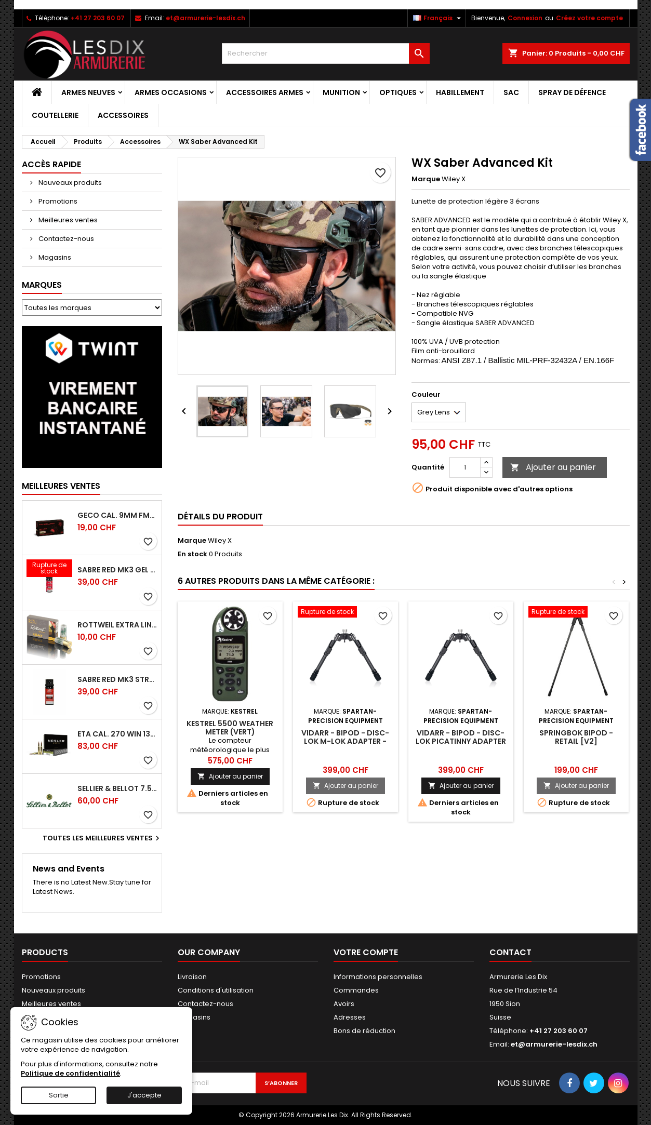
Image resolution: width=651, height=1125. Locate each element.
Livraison (192, 977)
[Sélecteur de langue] (438, 18)
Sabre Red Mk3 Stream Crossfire (117, 679)
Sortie (59, 1095)
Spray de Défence (572, 92)
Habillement (460, 92)
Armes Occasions (171, 92)
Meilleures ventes (67, 220)
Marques (42, 285)
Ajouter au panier (553, 467)
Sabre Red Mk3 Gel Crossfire (117, 570)
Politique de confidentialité (70, 1073)
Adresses (350, 1017)
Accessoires (123, 115)
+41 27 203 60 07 (98, 18)
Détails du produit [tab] (220, 517)
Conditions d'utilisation (216, 990)
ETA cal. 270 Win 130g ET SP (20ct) (117, 734)
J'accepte (144, 1095)
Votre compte (366, 952)
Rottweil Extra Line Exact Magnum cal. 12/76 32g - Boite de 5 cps (117, 625)
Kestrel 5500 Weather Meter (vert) (230, 727)
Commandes (356, 990)
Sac (511, 92)
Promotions (57, 201)
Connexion (525, 18)
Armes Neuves (88, 92)
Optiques (398, 92)
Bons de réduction (364, 1031)
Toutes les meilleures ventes (102, 838)
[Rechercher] (326, 53)
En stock (192, 554)
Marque (425, 179)
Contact (510, 952)
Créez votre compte (589, 18)
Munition (341, 92)
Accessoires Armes (264, 92)
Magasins (54, 257)
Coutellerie (55, 115)
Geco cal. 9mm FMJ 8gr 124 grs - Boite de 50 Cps (117, 515)
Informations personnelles (378, 977)
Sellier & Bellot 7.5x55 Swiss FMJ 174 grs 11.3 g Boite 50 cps (117, 788)
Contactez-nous (65, 239)
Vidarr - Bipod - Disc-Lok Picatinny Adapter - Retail (461, 741)
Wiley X (220, 540)
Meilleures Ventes (61, 486)
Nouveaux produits (69, 183)
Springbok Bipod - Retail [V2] (576, 737)
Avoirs (344, 1004)
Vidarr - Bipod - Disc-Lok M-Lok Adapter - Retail (345, 741)
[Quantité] (465, 467)
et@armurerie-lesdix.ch (205, 18)
